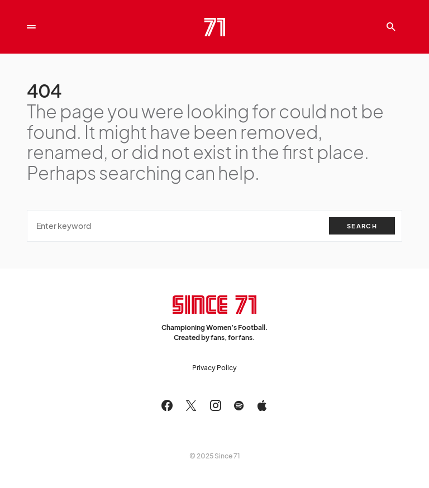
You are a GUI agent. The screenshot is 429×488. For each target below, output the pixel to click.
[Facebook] (167, 405)
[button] (31, 26)
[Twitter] (191, 405)
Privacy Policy (214, 367)
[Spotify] (239, 405)
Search (362, 225)
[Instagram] (215, 405)
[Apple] (262, 405)
